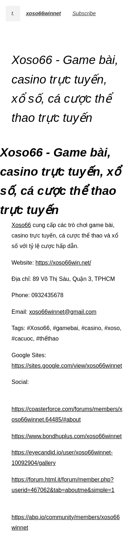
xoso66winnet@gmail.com (62, 312)
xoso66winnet (43, 13)
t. (13, 13)
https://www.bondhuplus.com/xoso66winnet (67, 436)
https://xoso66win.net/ (63, 263)
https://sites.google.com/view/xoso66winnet (67, 366)
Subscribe (84, 13)
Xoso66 (21, 225)
